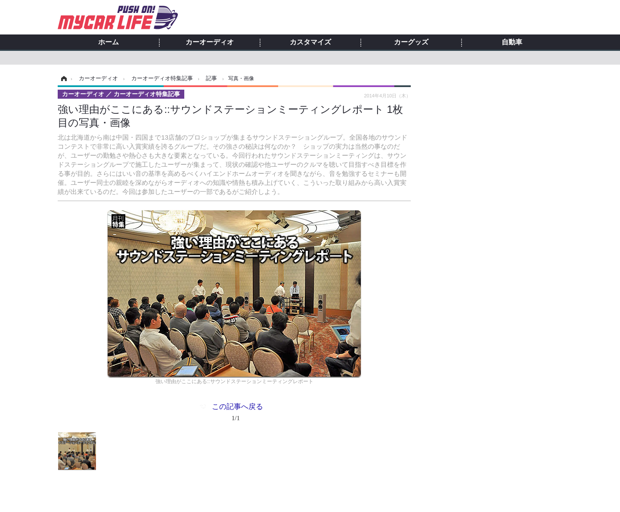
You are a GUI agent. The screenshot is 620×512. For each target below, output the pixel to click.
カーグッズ (411, 42)
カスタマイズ (310, 42)
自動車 (512, 42)
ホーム (108, 42)
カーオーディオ (210, 42)
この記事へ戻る (237, 413)
